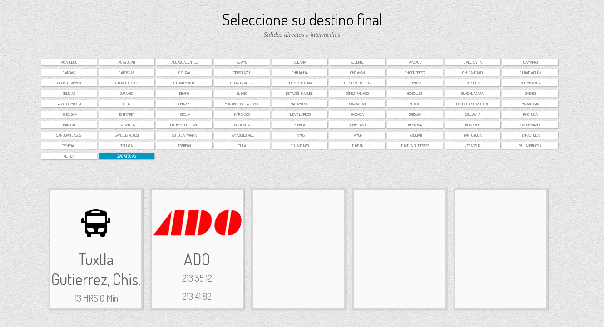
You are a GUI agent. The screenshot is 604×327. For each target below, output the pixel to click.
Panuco (69, 124)
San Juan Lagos (68, 135)
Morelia (184, 114)
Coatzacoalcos (357, 82)
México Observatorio (472, 103)
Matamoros (299, 103)
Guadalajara (472, 93)
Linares (184, 103)
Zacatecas (126, 156)
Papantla (127, 124)
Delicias (69, 93)
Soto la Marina (184, 135)
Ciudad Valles (241, 82)
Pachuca (530, 114)
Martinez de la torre (242, 103)
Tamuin (357, 135)
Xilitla (69, 156)
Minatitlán (530, 103)
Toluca (126, 145)
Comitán (415, 82)
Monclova (69, 114)
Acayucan (126, 61)
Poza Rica (242, 124)
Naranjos (242, 114)
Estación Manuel (299, 93)
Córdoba (473, 82)
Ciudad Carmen (69, 82)
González (414, 93)
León (126, 103)
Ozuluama (472, 114)
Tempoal (69, 145)
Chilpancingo (472, 72)
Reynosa (415, 124)
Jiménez (530, 93)
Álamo (242, 61)
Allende (357, 61)
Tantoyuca (472, 135)
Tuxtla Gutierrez (415, 145)
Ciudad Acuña (530, 72)
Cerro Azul (242, 72)
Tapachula (530, 135)
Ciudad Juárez (126, 82)
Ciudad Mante (184, 82)
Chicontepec (415, 72)
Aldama (299, 61)
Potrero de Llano (184, 124)
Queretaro (357, 124)
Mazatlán (357, 103)
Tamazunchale (242, 135)
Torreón (184, 145)
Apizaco (415, 61)
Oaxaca (357, 114)
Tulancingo (300, 145)
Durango (126, 93)
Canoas (69, 72)
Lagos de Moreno (69, 103)
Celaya (184, 72)
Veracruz (472, 145)
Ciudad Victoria (299, 82)
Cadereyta (473, 61)
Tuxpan (357, 145)
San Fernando (530, 124)
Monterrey (126, 114)
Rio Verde (472, 124)
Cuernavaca (530, 82)
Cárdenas (126, 72)
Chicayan (357, 72)
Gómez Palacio (357, 93)
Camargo (530, 61)
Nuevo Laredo (300, 114)
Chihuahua (300, 72)
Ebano (184, 93)
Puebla (299, 124)
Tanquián (415, 135)
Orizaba (415, 114)
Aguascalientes (184, 61)
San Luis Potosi (127, 135)
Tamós (300, 135)
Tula (242, 145)
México (415, 103)
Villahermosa (530, 145)
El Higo (242, 93)
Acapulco (69, 61)
